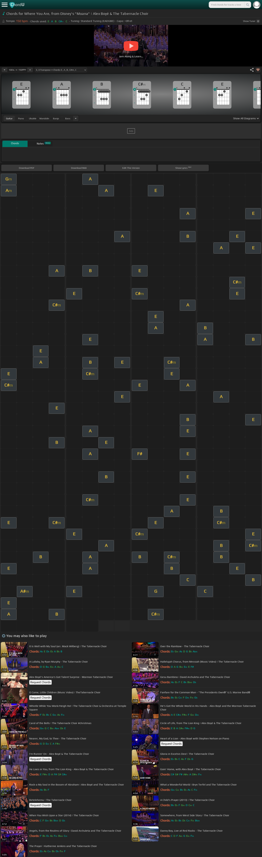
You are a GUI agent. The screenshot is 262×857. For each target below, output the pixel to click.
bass (67, 118)
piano (21, 118)
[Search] (247, 4)
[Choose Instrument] (75, 118)
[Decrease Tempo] (4, 69)
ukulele (32, 118)
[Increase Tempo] (30, 69)
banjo (56, 118)
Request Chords (40, 682)
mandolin (44, 118)
